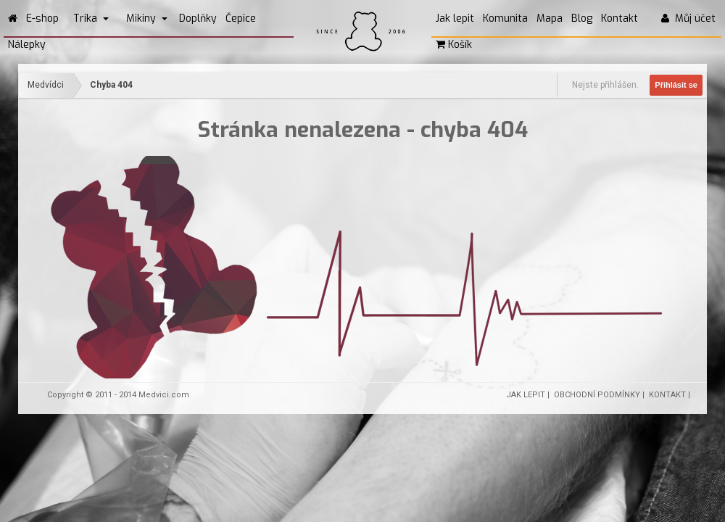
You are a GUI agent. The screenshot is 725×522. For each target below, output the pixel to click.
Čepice (240, 18)
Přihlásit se (676, 84)
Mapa (549, 18)
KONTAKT (667, 394)
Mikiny (146, 18)
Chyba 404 (111, 85)
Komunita (505, 18)
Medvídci (46, 85)
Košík (454, 44)
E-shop (42, 18)
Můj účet (688, 18)
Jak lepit (455, 18)
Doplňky (198, 18)
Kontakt (619, 18)
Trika (91, 18)
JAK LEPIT (525, 394)
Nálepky (27, 44)
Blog (581, 18)
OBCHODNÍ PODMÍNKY (597, 394)
